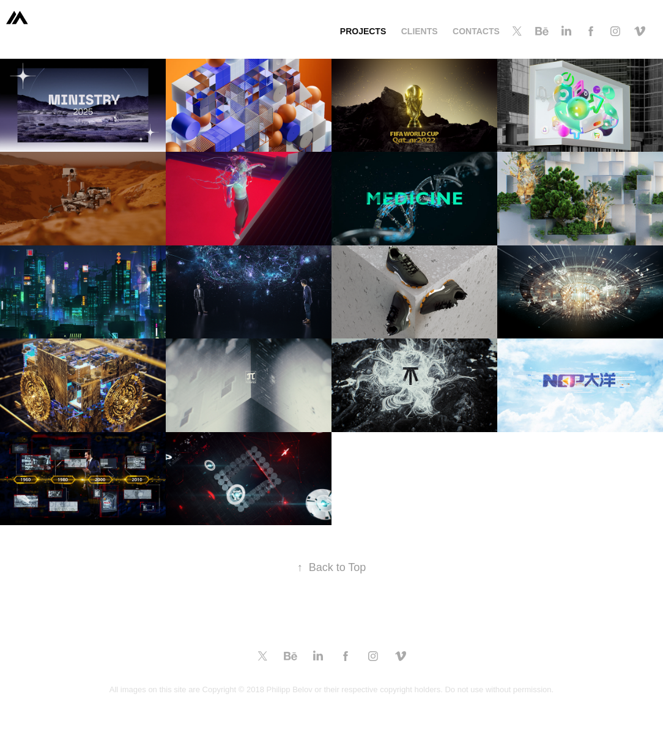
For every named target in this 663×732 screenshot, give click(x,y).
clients (419, 31)
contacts (476, 31)
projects (363, 31)
